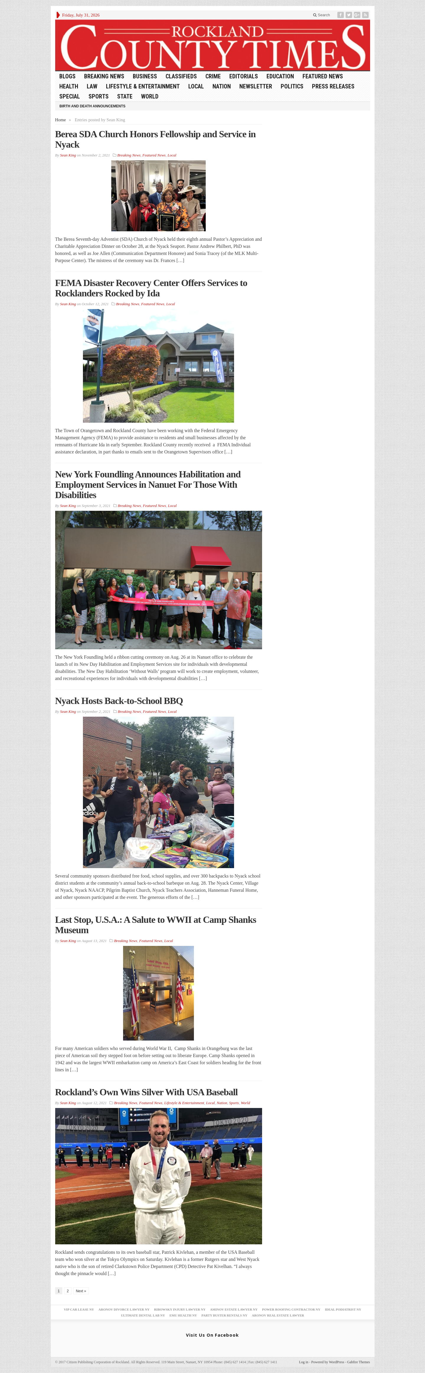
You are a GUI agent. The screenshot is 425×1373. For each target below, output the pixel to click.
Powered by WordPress (327, 1362)
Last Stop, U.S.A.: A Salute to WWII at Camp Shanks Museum (155, 924)
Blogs (67, 76)
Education (280, 76)
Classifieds (181, 76)
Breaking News (104, 76)
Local (196, 86)
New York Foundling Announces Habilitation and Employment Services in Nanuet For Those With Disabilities (148, 484)
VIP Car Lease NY (79, 1309)
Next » (81, 1291)
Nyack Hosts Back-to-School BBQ (119, 700)
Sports (99, 96)
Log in (303, 1362)
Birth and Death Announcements (93, 106)
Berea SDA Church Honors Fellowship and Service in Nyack (155, 139)
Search (321, 15)
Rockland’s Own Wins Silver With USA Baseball (146, 1092)
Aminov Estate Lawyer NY (234, 1309)
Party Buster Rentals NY (225, 1315)
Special (69, 96)
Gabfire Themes (358, 1362)
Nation (221, 86)
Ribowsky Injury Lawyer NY (180, 1309)
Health (68, 86)
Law (92, 86)
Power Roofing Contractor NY (291, 1309)
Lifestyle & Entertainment (143, 86)
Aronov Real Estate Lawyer (278, 1315)
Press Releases (333, 86)
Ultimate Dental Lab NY (143, 1315)
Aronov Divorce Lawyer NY (124, 1309)
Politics (292, 86)
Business (145, 76)
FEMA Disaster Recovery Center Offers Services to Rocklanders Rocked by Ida (151, 287)
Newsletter (255, 86)
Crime (213, 76)
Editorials (243, 76)
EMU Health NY (183, 1315)
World (149, 96)
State (125, 96)
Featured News (323, 76)
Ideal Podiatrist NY (343, 1309)
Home (60, 119)
